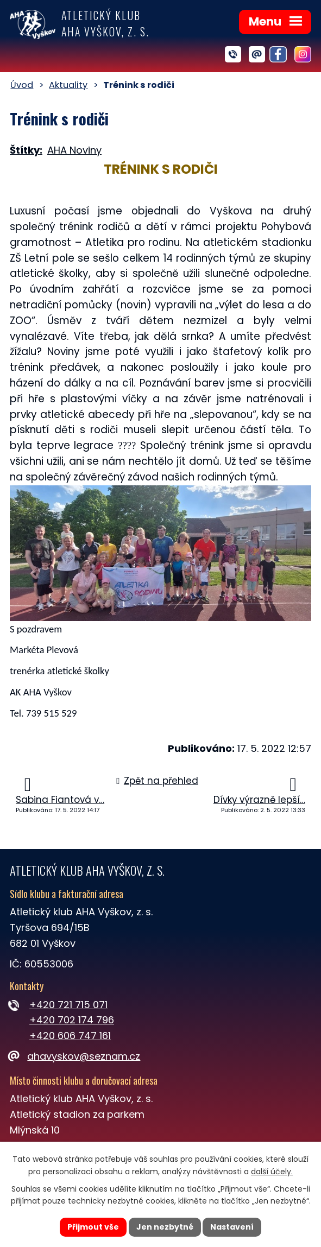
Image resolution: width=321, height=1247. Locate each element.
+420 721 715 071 (68, 1004)
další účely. (272, 1171)
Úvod (21, 85)
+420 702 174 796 (71, 1020)
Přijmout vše (93, 1226)
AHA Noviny (74, 150)
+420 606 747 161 (70, 1035)
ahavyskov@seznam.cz (75, 1056)
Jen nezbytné (164, 1226)
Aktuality (68, 85)
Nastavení (232, 1226)
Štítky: (26, 150)
